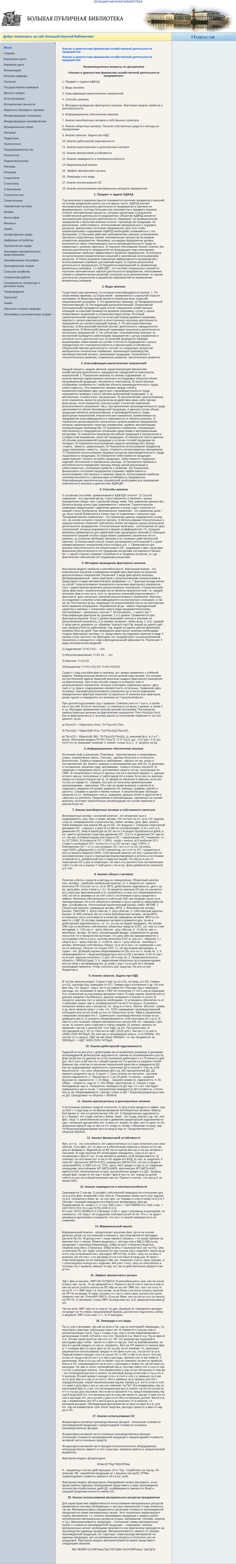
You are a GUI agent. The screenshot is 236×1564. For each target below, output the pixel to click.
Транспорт (10, 297)
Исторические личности (19, 104)
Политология (12, 143)
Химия (8, 228)
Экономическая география (21, 260)
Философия (11, 217)
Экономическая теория (19, 265)
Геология (10, 81)
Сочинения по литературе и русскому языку (22, 284)
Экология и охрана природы (22, 308)
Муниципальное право (18, 126)
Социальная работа (17, 277)
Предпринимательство (18, 149)
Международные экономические (25, 121)
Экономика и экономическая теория (27, 314)
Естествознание (14, 98)
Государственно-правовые (21, 87)
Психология (11, 155)
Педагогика (11, 138)
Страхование (12, 189)
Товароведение (14, 291)
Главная (9, 53)
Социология (12, 177)
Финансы (10, 223)
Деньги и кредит (14, 92)
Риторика (10, 172)
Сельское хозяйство (17, 271)
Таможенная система (18, 206)
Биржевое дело (14, 64)
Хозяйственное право (18, 234)
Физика (8, 211)
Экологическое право (18, 245)
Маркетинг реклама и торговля (24, 109)
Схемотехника (13, 200)
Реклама (9, 166)
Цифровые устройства (18, 240)
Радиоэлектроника (16, 160)
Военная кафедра (15, 75)
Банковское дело (15, 58)
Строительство (14, 194)
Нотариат (10, 132)
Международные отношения (22, 115)
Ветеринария (12, 70)
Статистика (11, 183)
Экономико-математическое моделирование (22, 253)
